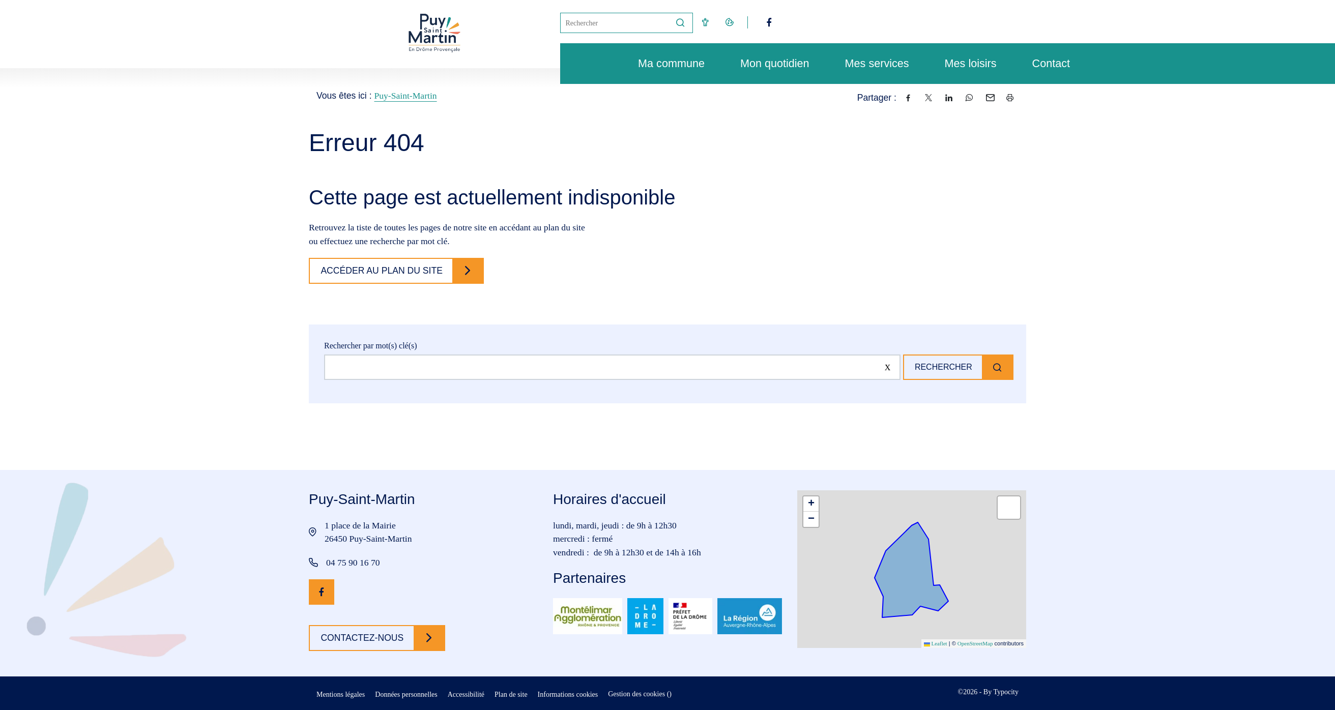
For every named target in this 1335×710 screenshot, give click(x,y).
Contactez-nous (364, 638)
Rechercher (940, 367)
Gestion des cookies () (640, 694)
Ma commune (666, 63)
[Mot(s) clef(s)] (615, 23)
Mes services (872, 63)
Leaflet (935, 643)
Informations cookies (568, 694)
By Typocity (1001, 692)
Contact (1046, 63)
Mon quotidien (769, 63)
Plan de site (511, 694)
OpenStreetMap (975, 643)
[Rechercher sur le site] (609, 367)
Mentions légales (340, 694)
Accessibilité (466, 694)
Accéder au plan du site (384, 270)
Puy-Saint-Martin (405, 96)
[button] (811, 504)
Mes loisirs (966, 63)
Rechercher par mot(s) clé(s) (370, 345)
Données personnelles (406, 694)
